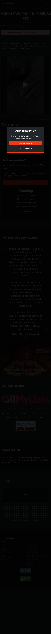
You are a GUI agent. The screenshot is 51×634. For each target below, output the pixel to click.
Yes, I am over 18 (25, 143)
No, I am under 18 (25, 149)
